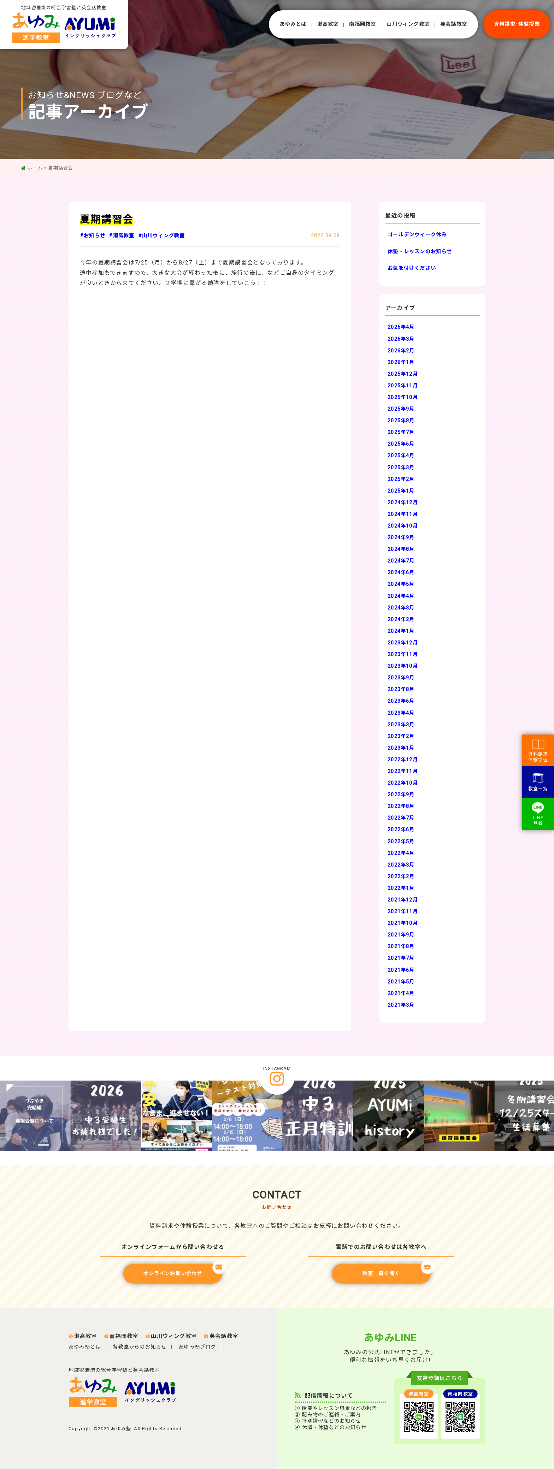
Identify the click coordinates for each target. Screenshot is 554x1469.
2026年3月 (401, 339)
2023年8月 (401, 689)
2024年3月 (401, 608)
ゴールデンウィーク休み (417, 235)
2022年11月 (403, 771)
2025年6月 (401, 444)
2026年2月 (401, 351)
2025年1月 (401, 491)
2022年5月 (401, 842)
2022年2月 (401, 877)
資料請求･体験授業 (517, 24)
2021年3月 (401, 1005)
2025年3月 (401, 468)
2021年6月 (401, 970)
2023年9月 (401, 678)
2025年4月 (401, 456)
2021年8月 (401, 947)
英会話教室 (453, 24)
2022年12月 (403, 760)
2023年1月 (401, 748)
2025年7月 (401, 432)
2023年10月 (403, 666)
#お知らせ (92, 236)
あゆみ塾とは (85, 1347)
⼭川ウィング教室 (408, 24)
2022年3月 (401, 865)
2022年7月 (401, 818)
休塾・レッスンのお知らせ (420, 252)
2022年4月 (401, 853)
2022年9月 (401, 795)
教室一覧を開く (397, 1270)
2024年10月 (403, 526)
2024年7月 (401, 561)
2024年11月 (403, 514)
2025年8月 (401, 421)
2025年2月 (401, 479)
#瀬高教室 (121, 236)
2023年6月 (401, 701)
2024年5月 (401, 584)
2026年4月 (401, 327)
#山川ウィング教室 (161, 236)
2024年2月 (401, 620)
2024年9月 (401, 538)
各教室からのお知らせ (139, 1347)
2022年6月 (401, 830)
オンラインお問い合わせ (182, 1270)
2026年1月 (401, 362)
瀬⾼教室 (328, 24)
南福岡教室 (362, 24)
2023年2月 (401, 736)
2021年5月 (401, 982)
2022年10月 (403, 783)
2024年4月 (401, 596)
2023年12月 (403, 643)
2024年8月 (401, 549)
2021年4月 (401, 994)
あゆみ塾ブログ (197, 1347)
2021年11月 (403, 912)
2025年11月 (403, 386)
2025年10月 (403, 397)
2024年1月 (401, 631)
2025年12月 (403, 374)
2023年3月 (401, 725)
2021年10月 (403, 923)
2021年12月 (403, 900)
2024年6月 (401, 573)
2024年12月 (403, 503)
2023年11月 (403, 655)
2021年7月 (401, 958)
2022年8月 (401, 806)
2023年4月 (401, 713)
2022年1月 (401, 888)
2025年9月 (401, 409)
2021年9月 (401, 935)
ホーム (35, 168)
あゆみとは (293, 24)
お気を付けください (412, 268)
